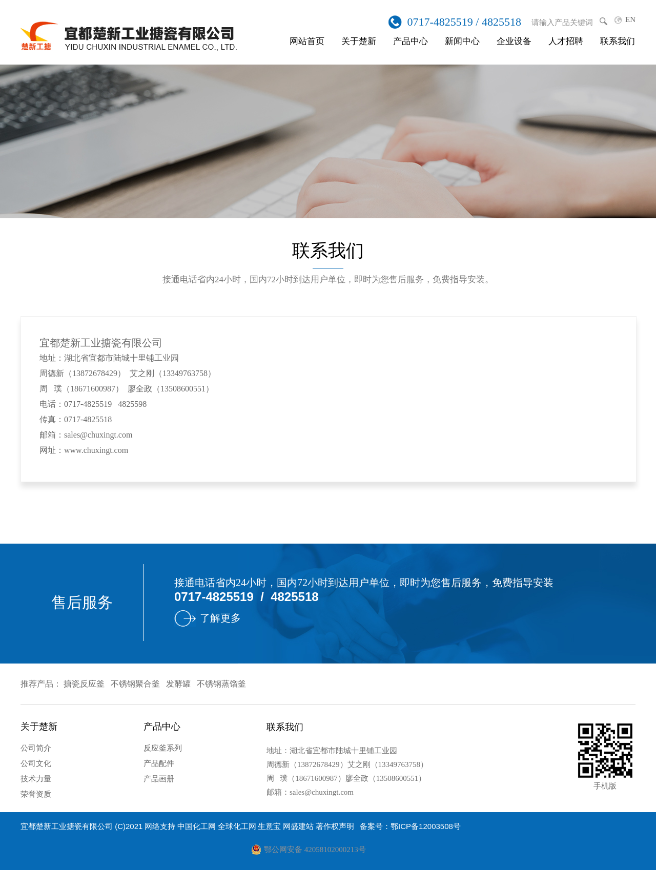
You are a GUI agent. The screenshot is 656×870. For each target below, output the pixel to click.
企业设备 (514, 41)
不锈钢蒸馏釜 (221, 683)
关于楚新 (358, 41)
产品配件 (159, 763)
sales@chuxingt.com (98, 434)
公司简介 (35, 748)
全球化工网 (237, 826)
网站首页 (307, 41)
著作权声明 (335, 826)
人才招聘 (565, 41)
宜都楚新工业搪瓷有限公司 (66, 826)
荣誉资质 (35, 794)
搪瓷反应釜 (84, 683)
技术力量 (35, 779)
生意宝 (269, 826)
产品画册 (159, 779)
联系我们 (617, 41)
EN (630, 19)
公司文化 (35, 763)
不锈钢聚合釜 (135, 683)
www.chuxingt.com (96, 450)
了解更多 (220, 618)
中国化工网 (196, 826)
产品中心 (410, 41)
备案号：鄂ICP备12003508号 (410, 826)
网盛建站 (298, 826)
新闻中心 (462, 41)
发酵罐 (178, 683)
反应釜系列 (163, 748)
